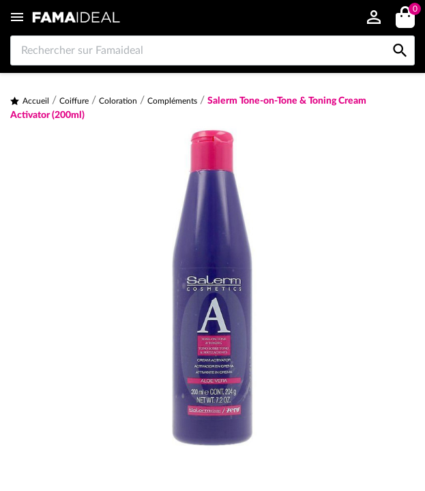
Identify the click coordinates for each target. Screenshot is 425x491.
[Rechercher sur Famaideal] (212, 50)
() (412, 10)
